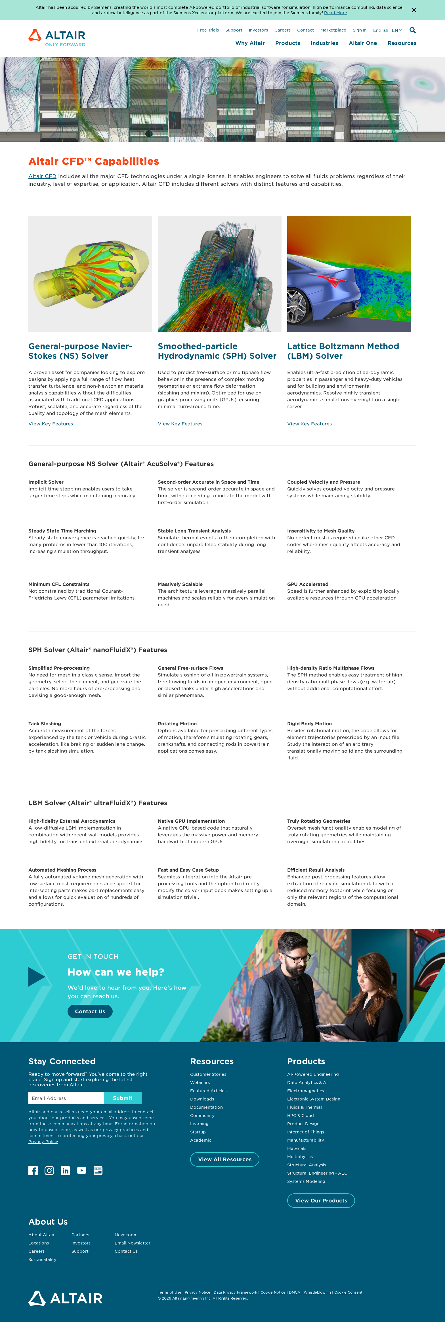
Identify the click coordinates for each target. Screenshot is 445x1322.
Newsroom (126, 1234)
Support (233, 29)
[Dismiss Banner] (414, 10)
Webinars (200, 1082)
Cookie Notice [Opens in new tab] (273, 1292)
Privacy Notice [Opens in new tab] (197, 1292)
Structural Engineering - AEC (317, 1172)
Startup (198, 1131)
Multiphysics (300, 1156)
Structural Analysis (306, 1164)
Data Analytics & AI (307, 1082)
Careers (282, 29)
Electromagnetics (305, 1090)
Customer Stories (208, 1074)
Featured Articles (208, 1090)
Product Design (303, 1123)
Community (202, 1115)
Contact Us (90, 1011)
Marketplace (333, 29)
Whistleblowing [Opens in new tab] (317, 1292)
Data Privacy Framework (235, 1292)
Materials (296, 1148)
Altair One (363, 43)
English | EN (385, 30)
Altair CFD (42, 176)
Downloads (202, 1098)
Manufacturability (305, 1140)
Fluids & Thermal (304, 1107)
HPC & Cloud (300, 1115)
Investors (258, 29)
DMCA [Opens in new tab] (294, 1292)
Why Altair (250, 43)
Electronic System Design (313, 1098)
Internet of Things (305, 1131)
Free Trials (208, 29)
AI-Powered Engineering (313, 1074)
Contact (305, 29)
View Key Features (50, 423)
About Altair (41, 1234)
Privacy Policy (43, 1141)
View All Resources (225, 1159)
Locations (38, 1242)
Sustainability (42, 1259)
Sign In (360, 29)
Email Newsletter (132, 1242)
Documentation (206, 1107)
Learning (199, 1123)
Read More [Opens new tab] (335, 12)
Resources (402, 43)
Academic (200, 1140)
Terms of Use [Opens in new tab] (169, 1292)
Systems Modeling (306, 1181)
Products (287, 43)
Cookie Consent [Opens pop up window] (348, 1292)
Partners (80, 1234)
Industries (324, 43)
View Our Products (321, 1200)
